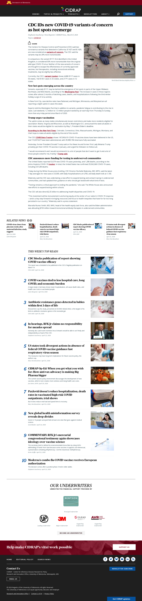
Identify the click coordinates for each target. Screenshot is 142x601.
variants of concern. (55, 52)
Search (118, 14)
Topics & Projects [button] (53, 14)
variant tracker (51, 76)
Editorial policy (24, 559)
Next (31, 220)
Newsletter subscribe (122, 569)
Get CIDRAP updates (121, 599)
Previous (28, 220)
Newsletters (90, 14)
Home (9, 559)
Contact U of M (36, 594)
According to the (42, 130)
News (36, 14)
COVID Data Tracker (44, 137)
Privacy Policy (49, 594)
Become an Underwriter (71, 533)
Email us (13, 579)
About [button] (104, 14)
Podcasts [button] (73, 14)
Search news (44, 559)
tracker (52, 164)
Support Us (124, 547)
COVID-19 (37, 38)
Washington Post (72, 92)
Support (129, 14)
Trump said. (62, 154)
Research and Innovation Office (18, 594)
